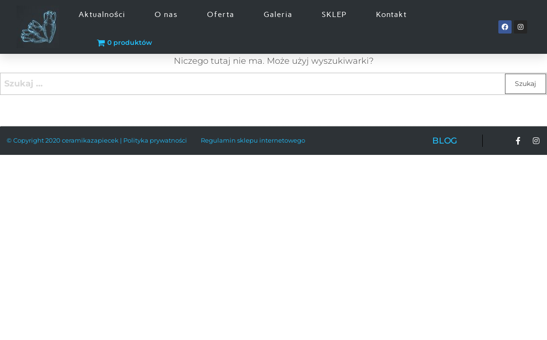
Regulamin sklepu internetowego (253, 140)
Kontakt (391, 14)
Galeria (278, 14)
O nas (166, 14)
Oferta (220, 14)
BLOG (444, 141)
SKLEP (334, 14)
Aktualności (101, 14)
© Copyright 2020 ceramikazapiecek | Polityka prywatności (97, 140)
